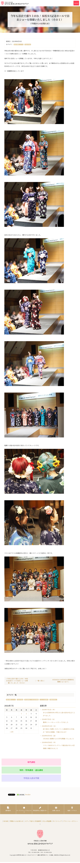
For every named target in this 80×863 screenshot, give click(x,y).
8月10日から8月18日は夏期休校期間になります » (63, 681)
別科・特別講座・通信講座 (40, 762)
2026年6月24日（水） (58, 729)
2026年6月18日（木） (58, 745)
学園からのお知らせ (16, 807)
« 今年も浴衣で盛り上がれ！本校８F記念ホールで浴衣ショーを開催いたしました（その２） (17, 681)
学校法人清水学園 (66, 762)
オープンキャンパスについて (24, 794)
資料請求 (8, 793)
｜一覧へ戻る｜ (40, 681)
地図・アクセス (72, 793)
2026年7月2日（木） (58, 712)
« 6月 (11, 732)
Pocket (27, 778)
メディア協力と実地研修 (33, 807)
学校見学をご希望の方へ (40, 794)
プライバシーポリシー (70, 807)
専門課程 (14, 762)
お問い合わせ (56, 793)
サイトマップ (57, 807)
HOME (6, 807)
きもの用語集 (46, 807)
